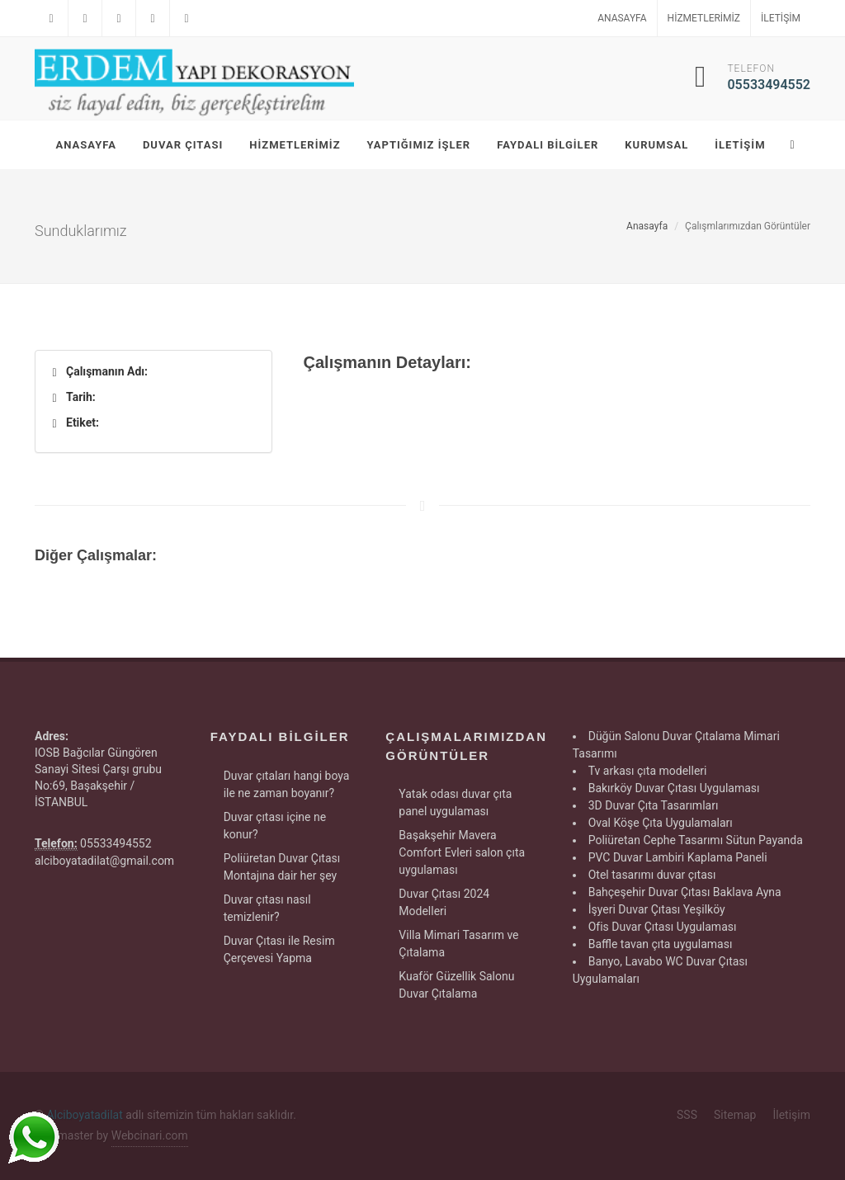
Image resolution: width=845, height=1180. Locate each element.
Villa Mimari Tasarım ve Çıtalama (458, 943)
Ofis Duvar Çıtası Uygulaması (662, 926)
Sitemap (735, 1114)
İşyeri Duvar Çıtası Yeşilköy (656, 909)
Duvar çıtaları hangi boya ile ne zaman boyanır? (287, 784)
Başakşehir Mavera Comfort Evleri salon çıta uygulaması (462, 852)
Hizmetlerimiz (704, 18)
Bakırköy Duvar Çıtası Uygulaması (674, 788)
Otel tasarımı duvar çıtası (652, 874)
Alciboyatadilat (84, 1114)
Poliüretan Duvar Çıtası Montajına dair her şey (282, 867)
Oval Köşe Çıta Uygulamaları (660, 822)
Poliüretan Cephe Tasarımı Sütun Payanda (695, 840)
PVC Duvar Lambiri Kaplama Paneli (677, 857)
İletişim (780, 18)
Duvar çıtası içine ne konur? (275, 825)
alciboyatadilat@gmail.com (104, 860)
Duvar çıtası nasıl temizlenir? (267, 908)
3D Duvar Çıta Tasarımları (653, 805)
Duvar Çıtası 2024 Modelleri (444, 902)
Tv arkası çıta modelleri (647, 770)
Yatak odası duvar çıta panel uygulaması (455, 802)
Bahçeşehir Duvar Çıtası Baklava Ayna (684, 892)
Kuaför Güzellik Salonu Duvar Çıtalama (456, 985)
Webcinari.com (149, 1135)
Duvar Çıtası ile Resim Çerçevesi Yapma (279, 949)
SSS (687, 1114)
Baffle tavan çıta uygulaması (660, 944)
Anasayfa (621, 18)
